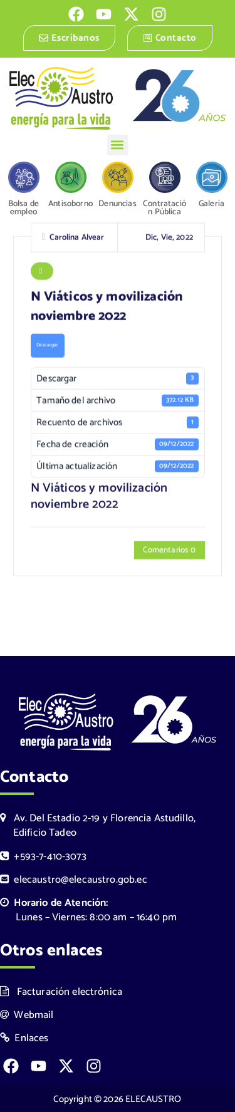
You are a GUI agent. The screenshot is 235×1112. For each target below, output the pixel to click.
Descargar (47, 346)
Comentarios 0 (169, 551)
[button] (117, 145)
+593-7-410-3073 (43, 856)
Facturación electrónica (61, 992)
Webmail (27, 1015)
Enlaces (24, 1038)
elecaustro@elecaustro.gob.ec (73, 879)
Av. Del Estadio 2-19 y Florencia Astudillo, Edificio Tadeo (98, 825)
